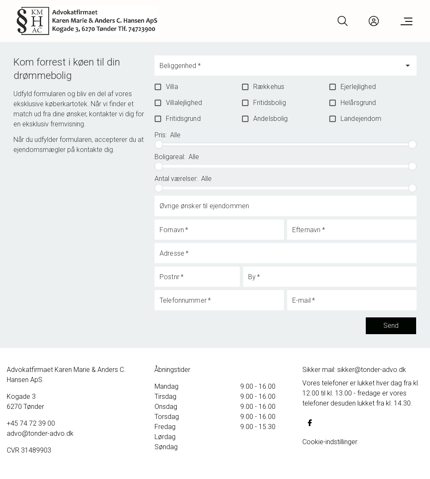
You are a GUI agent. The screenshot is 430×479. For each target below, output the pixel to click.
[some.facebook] (309, 422)
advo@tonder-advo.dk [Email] (40, 433)
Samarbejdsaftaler (38, 467)
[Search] (342, 21)
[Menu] (404, 21)
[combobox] (279, 69)
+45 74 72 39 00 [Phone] (31, 423)
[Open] (408, 65)
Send (391, 325)
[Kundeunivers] (373, 21)
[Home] (87, 21)
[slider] (159, 144)
